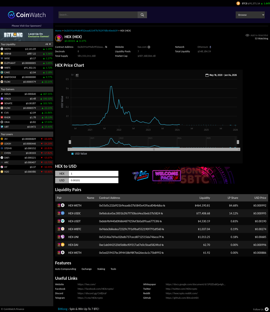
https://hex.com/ (87, 284)
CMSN (7, 153)
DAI (76, 245)
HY (5, 167)
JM (5, 139)
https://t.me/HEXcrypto (90, 297)
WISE (7, 58)
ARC (6, 162)
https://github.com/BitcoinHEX (182, 297)
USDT (77, 221)
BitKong (62, 309)
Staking (101, 269)
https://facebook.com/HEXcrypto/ (96, 288)
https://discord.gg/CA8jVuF (92, 293)
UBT (6, 126)
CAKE (7, 72)
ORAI (7, 122)
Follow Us (258, 309)
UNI (76, 237)
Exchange (87, 269)
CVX (6, 112)
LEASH (7, 143)
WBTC (7, 67)
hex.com (142, 47)
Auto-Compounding (65, 269)
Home (58, 30)
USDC (77, 213)
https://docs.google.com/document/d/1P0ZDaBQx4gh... (196, 284)
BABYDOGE (10, 77)
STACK (7, 98)
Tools (113, 269)
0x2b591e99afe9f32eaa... (91, 47)
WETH (7, 49)
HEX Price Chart (69, 65)
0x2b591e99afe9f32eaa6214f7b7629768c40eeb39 (91, 30)
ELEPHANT (9, 63)
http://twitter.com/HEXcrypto (181, 288)
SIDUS (7, 94)
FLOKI (7, 81)
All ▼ (48, 44)
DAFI (6, 157)
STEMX (8, 148)
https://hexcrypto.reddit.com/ (182, 293)
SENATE (8, 103)
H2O (6, 171)
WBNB (7, 53)
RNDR (7, 117)
